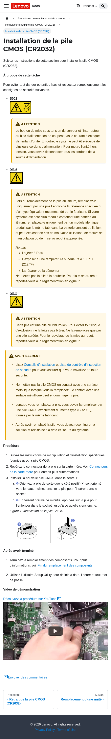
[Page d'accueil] (7, 18)
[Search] (103, 6)
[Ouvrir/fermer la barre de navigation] (6, 6)
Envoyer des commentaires (25, 677)
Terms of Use (66, 730)
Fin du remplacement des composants (65, 565)
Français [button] (85, 6)
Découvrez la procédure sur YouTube (32, 599)
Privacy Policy (45, 730)
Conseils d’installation (39, 364)
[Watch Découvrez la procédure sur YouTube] (55, 631)
